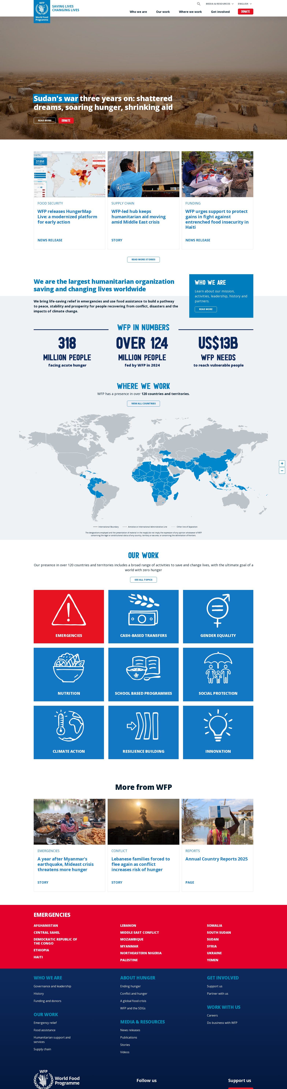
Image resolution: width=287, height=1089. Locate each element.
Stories (125, 1045)
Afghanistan (46, 925)
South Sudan (219, 932)
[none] (143, 78)
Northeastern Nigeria (141, 953)
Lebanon (128, 925)
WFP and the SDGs (133, 1008)
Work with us (224, 1007)
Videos (124, 1052)
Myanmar (129, 946)
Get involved (220, 12)
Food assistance (44, 1030)
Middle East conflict (139, 932)
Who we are (138, 12)
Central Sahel (47, 932)
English (243, 3)
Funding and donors (47, 1001)
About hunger (137, 978)
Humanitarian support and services (52, 1039)
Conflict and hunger (133, 994)
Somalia (214, 925)
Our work (163, 12)
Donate (245, 12)
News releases (130, 1030)
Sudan (213, 939)
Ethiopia (41, 950)
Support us (214, 986)
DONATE (66, 121)
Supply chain (42, 1049)
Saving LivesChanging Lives (65, 8)
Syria (212, 946)
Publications (128, 1037)
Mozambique (131, 939)
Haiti (38, 957)
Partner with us (217, 994)
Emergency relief (45, 1023)
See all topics (143, 579)
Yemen (212, 960)
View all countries (143, 403)
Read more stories (143, 259)
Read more (44, 120)
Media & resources (218, 3)
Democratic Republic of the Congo (55, 941)
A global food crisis (133, 1001)
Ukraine (214, 953)
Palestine (129, 960)
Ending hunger (130, 986)
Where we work (190, 12)
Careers (212, 1015)
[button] (282, 463)
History (39, 994)
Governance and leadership (52, 986)
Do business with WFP (222, 1023)
